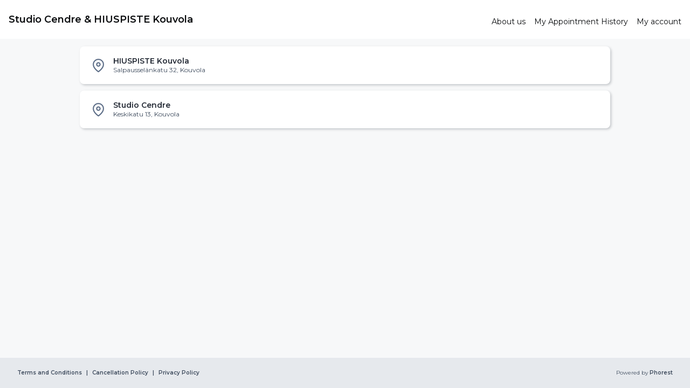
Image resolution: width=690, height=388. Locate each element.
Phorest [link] (660, 373)
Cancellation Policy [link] (120, 373)
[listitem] (345, 65)
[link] (246, 19)
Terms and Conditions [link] (49, 373)
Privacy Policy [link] (178, 373)
